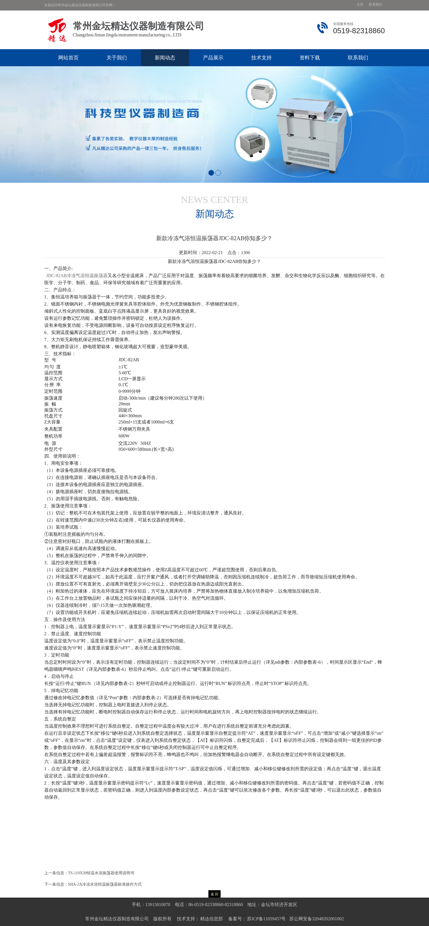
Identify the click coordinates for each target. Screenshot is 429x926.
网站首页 (68, 58)
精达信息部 (211, 918)
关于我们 (116, 58)
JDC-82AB (77, 275)
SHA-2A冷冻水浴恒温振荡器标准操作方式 (105, 884)
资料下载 (310, 58)
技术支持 (261, 58)
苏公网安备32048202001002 (316, 918)
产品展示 (213, 58)
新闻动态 (165, 58)
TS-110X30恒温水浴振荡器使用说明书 (101, 873)
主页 (360, 5)
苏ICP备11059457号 (266, 918)
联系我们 (375, 5)
